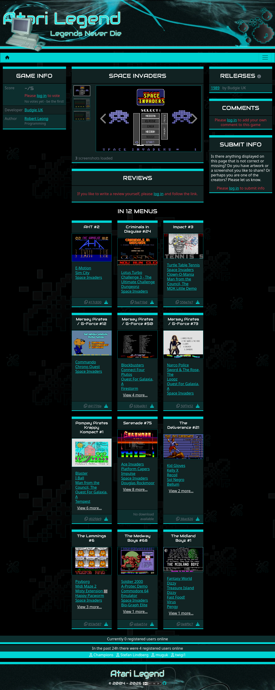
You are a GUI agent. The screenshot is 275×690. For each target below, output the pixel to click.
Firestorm (129, 388)
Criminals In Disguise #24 (137, 229)
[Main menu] (265, 57)
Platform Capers (135, 468)
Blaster (81, 473)
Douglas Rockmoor (138, 482)
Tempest (82, 501)
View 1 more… (135, 611)
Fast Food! (176, 597)
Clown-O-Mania (180, 274)
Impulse (128, 473)
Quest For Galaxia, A (137, 381)
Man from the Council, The (179, 281)
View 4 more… (135, 395)
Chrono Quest (87, 366)
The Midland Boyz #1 (183, 538)
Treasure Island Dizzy (180, 590)
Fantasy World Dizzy (179, 581)
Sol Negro (175, 479)
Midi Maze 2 (86, 586)
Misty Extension (89, 590)
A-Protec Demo (134, 586)
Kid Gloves (176, 465)
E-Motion (83, 268)
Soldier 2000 (132, 581)
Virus (171, 601)
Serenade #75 (137, 423)
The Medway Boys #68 (137, 538)
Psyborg (82, 581)
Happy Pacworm (89, 595)
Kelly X (172, 470)
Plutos (126, 374)
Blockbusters (132, 365)
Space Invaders (88, 277)
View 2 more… (181, 490)
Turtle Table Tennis (183, 265)
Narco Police (178, 365)
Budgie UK (34, 109)
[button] (104, 119)
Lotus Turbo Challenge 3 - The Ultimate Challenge (138, 277)
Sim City (82, 272)
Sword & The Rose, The (183, 372)
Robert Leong (36, 118)
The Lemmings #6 (91, 538)
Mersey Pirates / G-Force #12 (91, 321)
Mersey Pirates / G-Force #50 (137, 321)
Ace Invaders (132, 464)
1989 (215, 87)
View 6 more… (89, 508)
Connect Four (133, 369)
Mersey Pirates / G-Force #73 (183, 321)
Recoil (172, 474)
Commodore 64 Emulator (135, 593)
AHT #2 (92, 226)
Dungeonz (130, 286)
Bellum (173, 484)
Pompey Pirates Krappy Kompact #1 (91, 427)
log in (42, 95)
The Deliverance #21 (183, 425)
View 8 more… (135, 489)
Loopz (172, 379)
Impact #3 (183, 226)
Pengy (172, 606)
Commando (85, 362)
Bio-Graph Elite (134, 605)
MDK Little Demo (182, 288)
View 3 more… (89, 606)
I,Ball (79, 478)
